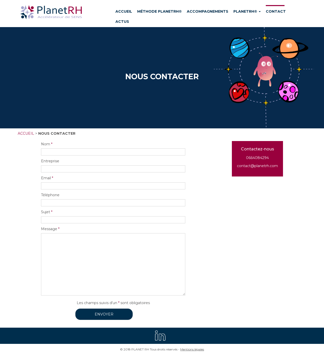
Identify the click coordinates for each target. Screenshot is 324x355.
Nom (46, 144)
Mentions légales (192, 349)
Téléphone (50, 195)
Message (50, 229)
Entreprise (50, 161)
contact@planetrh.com (257, 166)
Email (47, 178)
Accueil (26, 133)
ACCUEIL (123, 11)
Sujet (46, 212)
